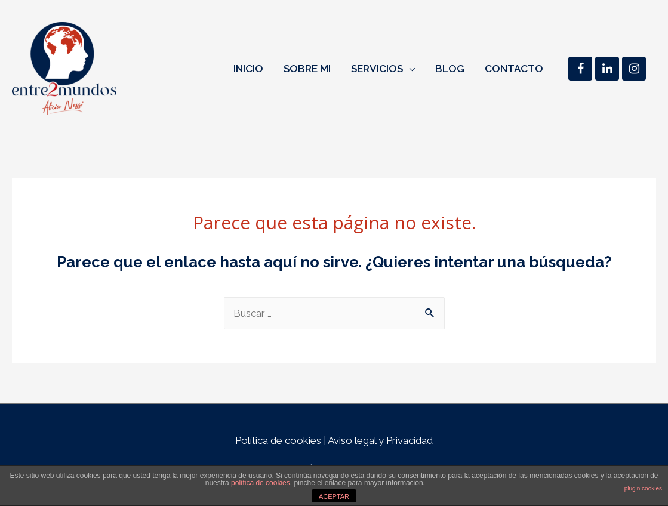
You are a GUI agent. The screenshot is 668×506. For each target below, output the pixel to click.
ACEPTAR (334, 496)
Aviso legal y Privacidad (380, 440)
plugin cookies (643, 488)
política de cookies (260, 483)
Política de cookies (278, 440)
